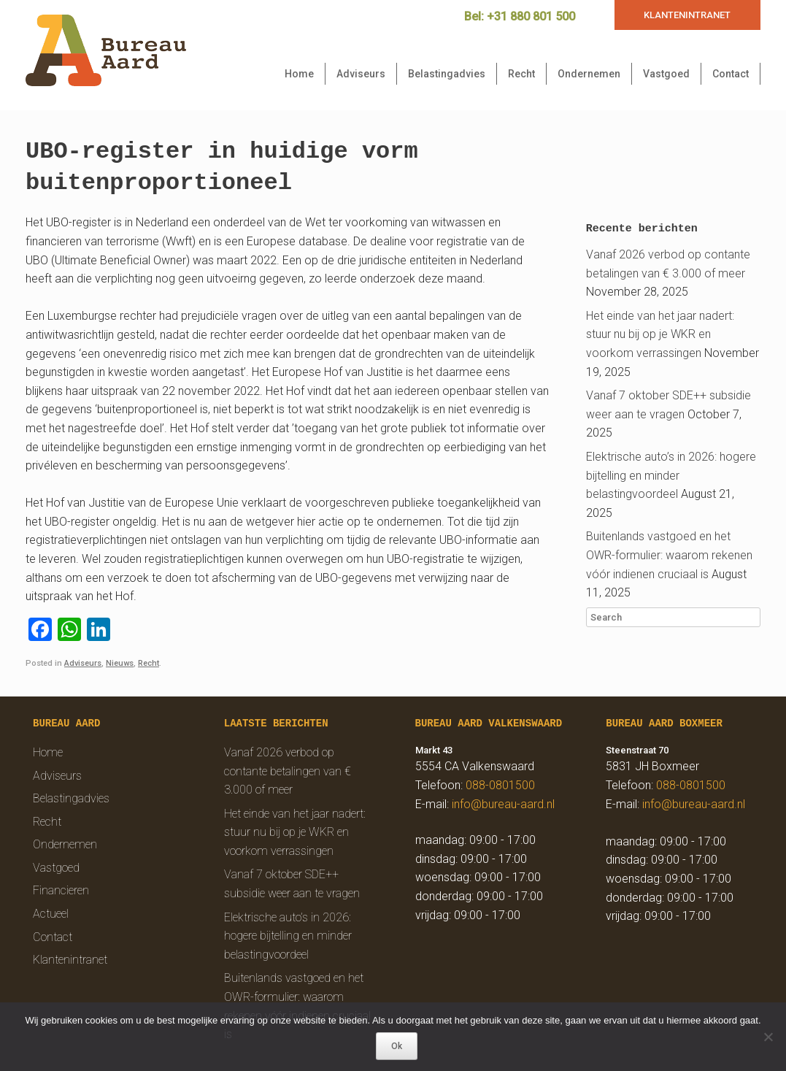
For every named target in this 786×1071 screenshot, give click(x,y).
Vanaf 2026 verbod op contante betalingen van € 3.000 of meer (287, 770)
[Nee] (767, 1036)
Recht (521, 74)
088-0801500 (500, 785)
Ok (396, 1046)
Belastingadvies (446, 74)
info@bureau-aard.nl (503, 804)
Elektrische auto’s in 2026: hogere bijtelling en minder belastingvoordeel (671, 475)
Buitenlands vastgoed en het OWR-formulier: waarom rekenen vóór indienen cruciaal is (669, 554)
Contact (730, 74)
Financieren (61, 890)
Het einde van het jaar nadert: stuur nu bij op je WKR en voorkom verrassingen (660, 334)
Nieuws (120, 663)
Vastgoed (666, 74)
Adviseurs (360, 74)
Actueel (51, 914)
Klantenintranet (70, 960)
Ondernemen (589, 74)
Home (299, 74)
